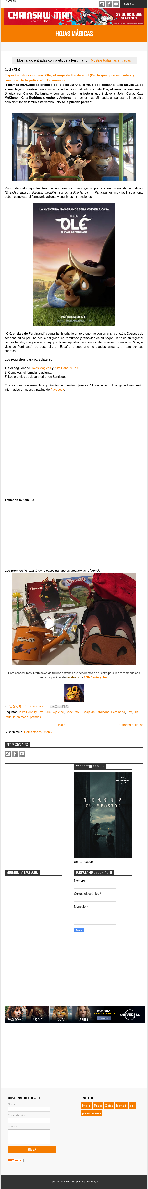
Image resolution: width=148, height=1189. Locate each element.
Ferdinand (118, 712)
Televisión (121, 1105)
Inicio (61, 724)
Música (98, 1105)
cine (61, 712)
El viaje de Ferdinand (95, 712)
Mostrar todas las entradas (111, 60)
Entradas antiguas (131, 724)
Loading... (74, 444)
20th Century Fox (66, 368)
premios (35, 717)
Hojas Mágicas (74, 33)
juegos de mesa (91, 1113)
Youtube (116, 4)
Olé (136, 712)
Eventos (86, 1105)
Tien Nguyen (92, 1181)
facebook (72, 677)
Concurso (72, 712)
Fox (129, 712)
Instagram (102, 4)
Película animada (16, 717)
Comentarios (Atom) (38, 732)
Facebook (109, 4)
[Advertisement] (33, 790)
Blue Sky (50, 712)
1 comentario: (34, 706)
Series (109, 1105)
